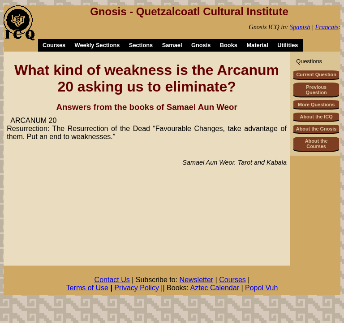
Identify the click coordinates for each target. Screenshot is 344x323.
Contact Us (112, 280)
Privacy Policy (136, 288)
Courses (54, 45)
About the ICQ (316, 116)
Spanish (300, 27)
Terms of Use (87, 288)
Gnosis (201, 45)
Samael (172, 45)
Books (228, 45)
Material (257, 45)
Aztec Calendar (214, 288)
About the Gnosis (316, 128)
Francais (327, 27)
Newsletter (197, 280)
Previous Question (316, 89)
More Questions (316, 104)
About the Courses (316, 143)
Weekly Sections (97, 45)
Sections (141, 45)
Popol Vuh (261, 288)
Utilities (287, 45)
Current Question (316, 74)
